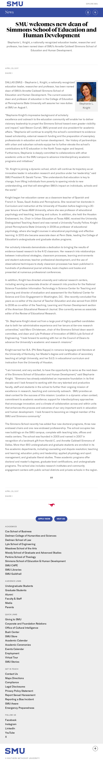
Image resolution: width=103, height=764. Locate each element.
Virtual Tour (11, 657)
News (9, 12)
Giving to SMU (13, 619)
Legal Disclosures (15, 686)
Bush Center (12, 632)
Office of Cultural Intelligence (21, 627)
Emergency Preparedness (19, 707)
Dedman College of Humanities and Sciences (30, 535)
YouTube (10, 732)
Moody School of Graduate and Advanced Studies (33, 552)
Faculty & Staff (13, 598)
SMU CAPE (11, 565)
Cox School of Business (18, 531)
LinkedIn (10, 728)
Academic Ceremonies (18, 644)
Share (8, 73)
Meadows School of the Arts (21, 548)
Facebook (10, 720)
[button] (95, 748)
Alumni (9, 594)
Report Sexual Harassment (20, 695)
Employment (12, 653)
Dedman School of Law (18, 540)
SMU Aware (11, 703)
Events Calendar (14, 649)
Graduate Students (15, 590)
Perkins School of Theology (20, 557)
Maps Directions (14, 678)
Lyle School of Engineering (20, 544)
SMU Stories (12, 661)
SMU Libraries (13, 569)
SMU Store (11, 636)
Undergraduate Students (19, 586)
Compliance (12, 682)
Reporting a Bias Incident (19, 699)
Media (8, 603)
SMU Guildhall (13, 573)
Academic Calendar (16, 640)
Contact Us (11, 673)
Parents (9, 607)
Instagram (10, 724)
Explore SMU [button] (92, 4)
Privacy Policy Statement (19, 690)
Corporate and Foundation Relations (25, 623)
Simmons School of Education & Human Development (35, 561)
